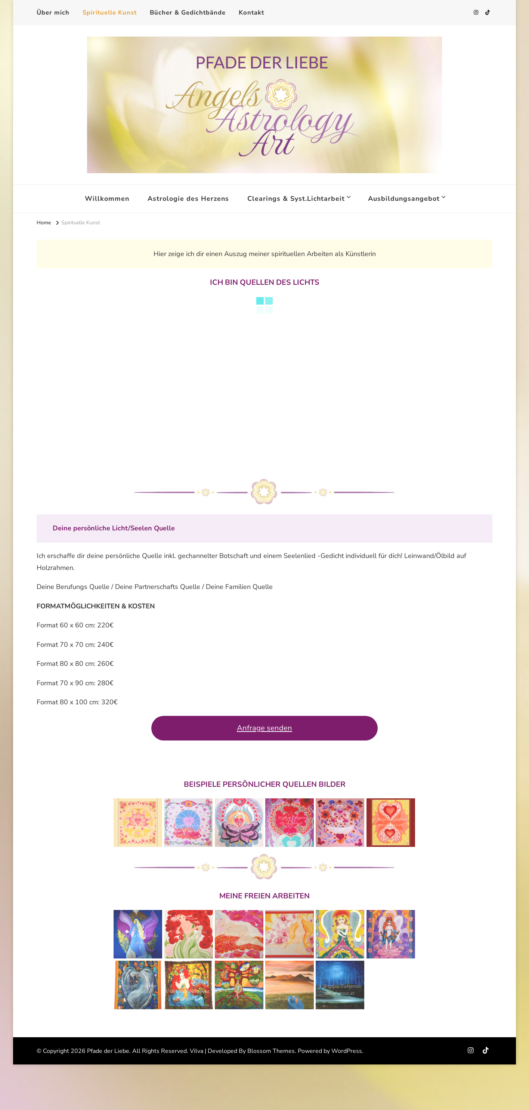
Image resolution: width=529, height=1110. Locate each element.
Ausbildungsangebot (404, 198)
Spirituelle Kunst (110, 12)
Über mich (53, 12)
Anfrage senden (264, 728)
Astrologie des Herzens (188, 198)
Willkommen (107, 198)
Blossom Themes (271, 1051)
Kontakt (251, 12)
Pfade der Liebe (108, 1051)
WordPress (346, 1051)
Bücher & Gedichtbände (188, 12)
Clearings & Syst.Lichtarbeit (296, 198)
